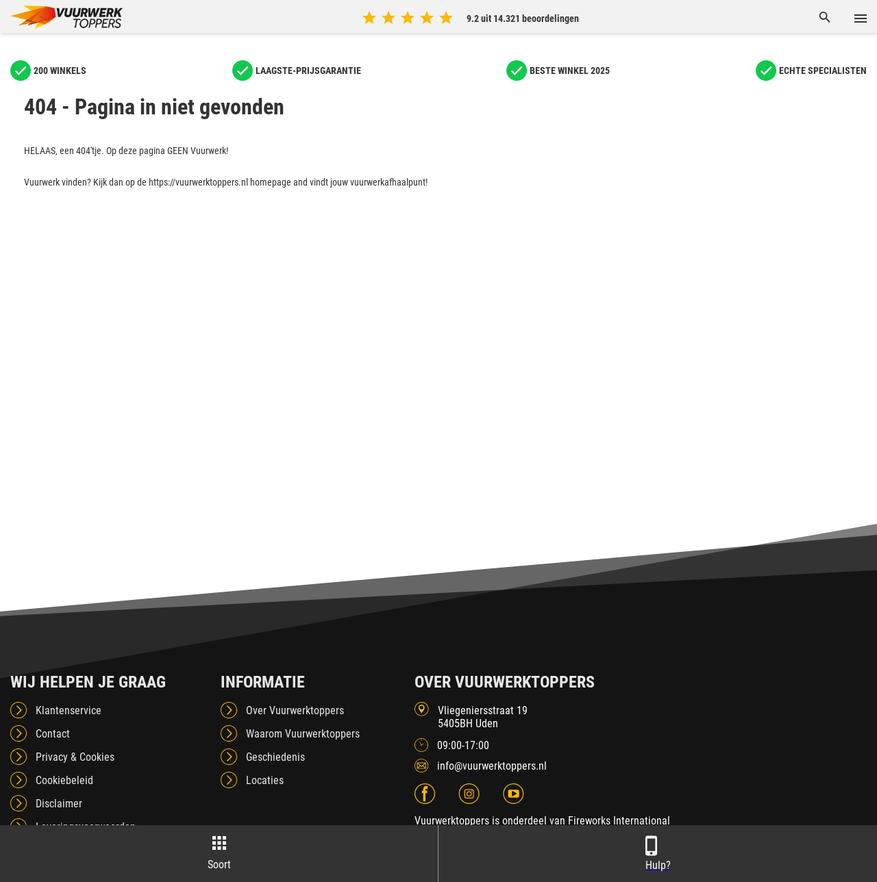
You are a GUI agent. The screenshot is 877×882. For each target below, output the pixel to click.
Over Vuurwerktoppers (295, 710)
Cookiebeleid (64, 780)
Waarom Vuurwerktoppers (303, 733)
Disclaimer (59, 803)
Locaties (265, 780)
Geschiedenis (275, 757)
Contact (53, 733)
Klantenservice (68, 710)
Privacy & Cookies (75, 757)
